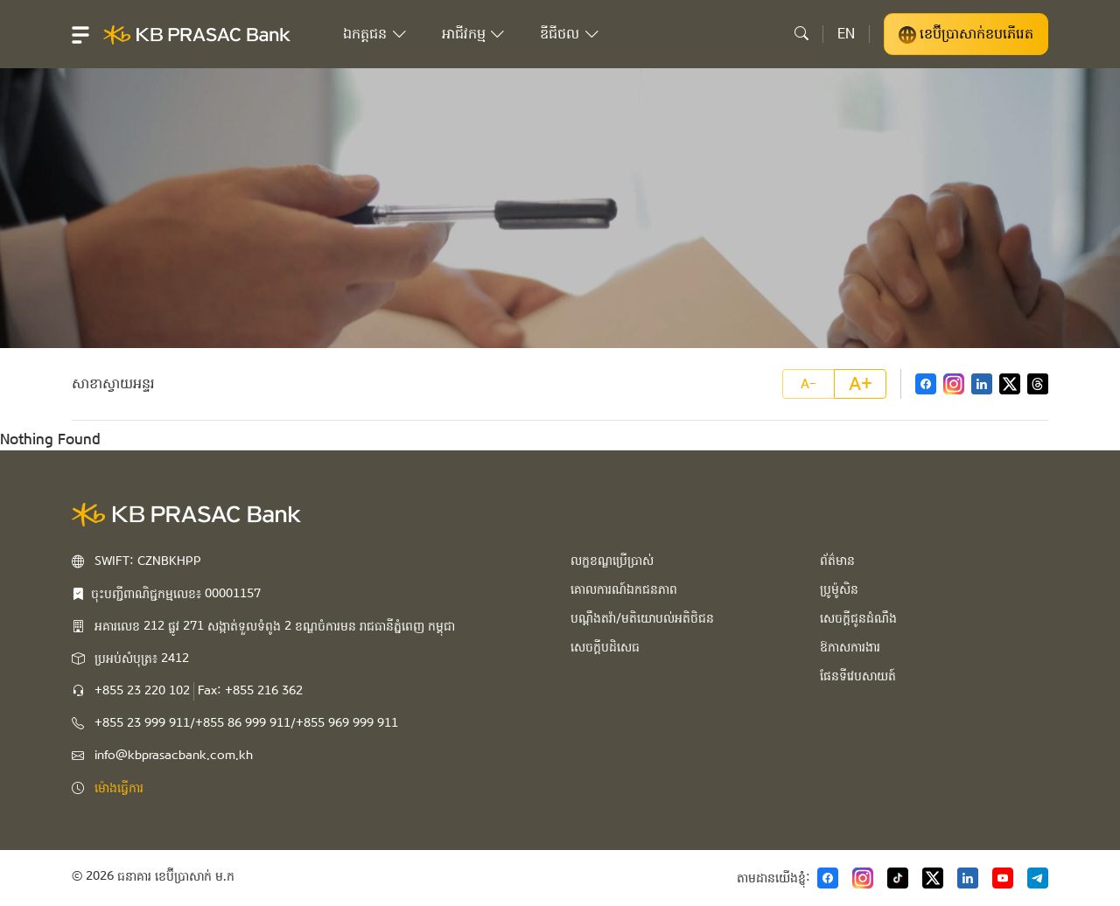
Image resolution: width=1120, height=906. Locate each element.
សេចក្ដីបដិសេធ (605, 647)
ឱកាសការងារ (850, 647)
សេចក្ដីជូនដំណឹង (858, 618)
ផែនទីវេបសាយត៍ (858, 676)
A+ (860, 384)
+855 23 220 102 (142, 691)
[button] (80, 34)
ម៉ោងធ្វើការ (119, 788)
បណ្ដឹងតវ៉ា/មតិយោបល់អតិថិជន (642, 618)
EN (846, 33)
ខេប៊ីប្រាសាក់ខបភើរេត (966, 34)
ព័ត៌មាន (837, 560)
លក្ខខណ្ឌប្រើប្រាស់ (612, 560)
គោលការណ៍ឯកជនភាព (623, 589)
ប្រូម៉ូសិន (839, 589)
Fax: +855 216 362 (250, 691)
